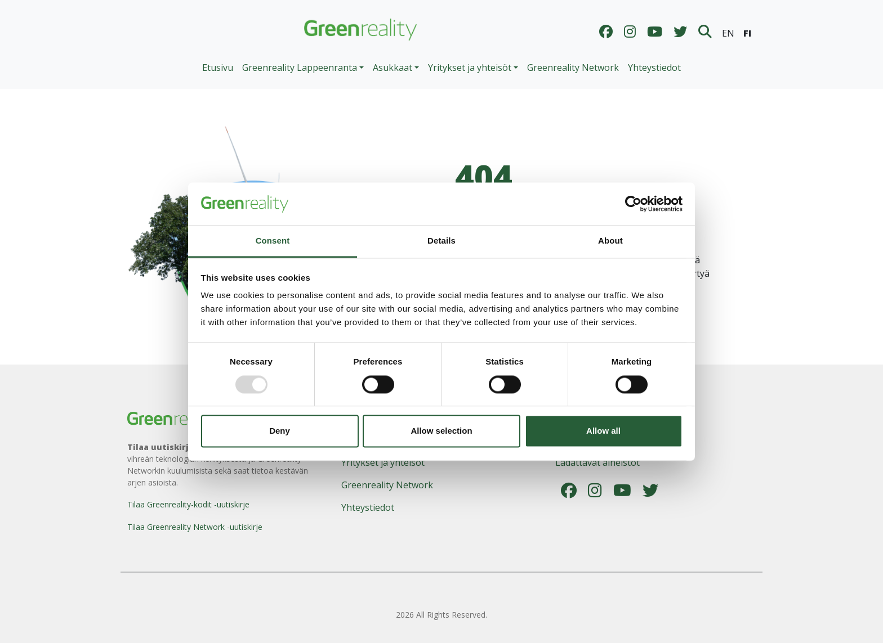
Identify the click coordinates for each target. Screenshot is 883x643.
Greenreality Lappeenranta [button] (299, 67)
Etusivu (217, 67)
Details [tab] (441, 241)
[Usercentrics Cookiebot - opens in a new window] (633, 203)
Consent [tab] (273, 241)
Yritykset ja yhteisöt (383, 462)
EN (728, 33)
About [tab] (610, 241)
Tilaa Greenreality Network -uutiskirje (194, 526)
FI (747, 33)
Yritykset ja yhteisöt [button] (469, 67)
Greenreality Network (573, 67)
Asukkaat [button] (392, 67)
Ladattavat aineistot (597, 462)
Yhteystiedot (654, 67)
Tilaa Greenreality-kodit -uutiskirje (188, 504)
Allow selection (441, 431)
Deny (279, 431)
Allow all (603, 431)
